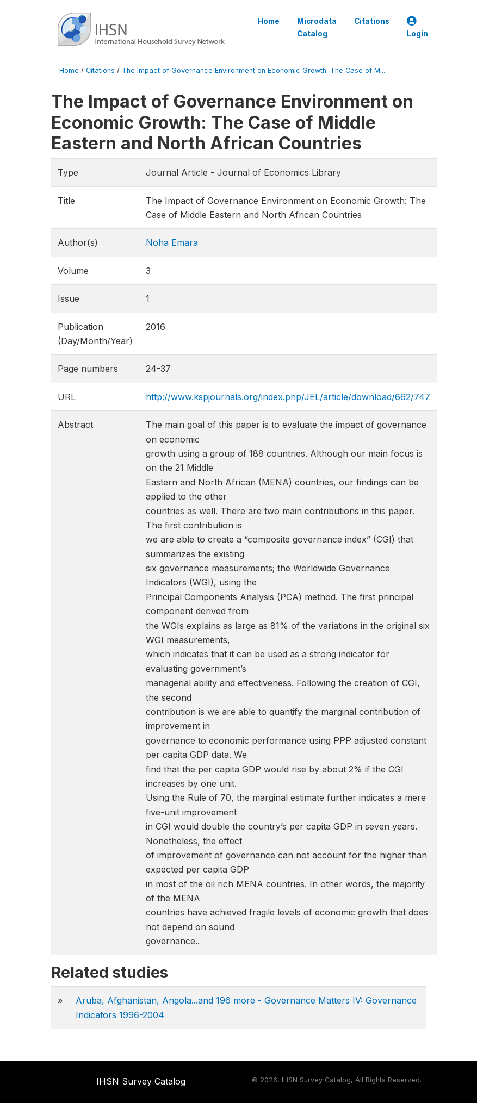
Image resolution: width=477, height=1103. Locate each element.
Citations (371, 21)
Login (417, 27)
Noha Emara (172, 242)
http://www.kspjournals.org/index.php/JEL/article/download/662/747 (288, 396)
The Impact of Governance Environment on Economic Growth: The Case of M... (253, 70)
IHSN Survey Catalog (140, 1081)
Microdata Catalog (317, 27)
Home (269, 21)
